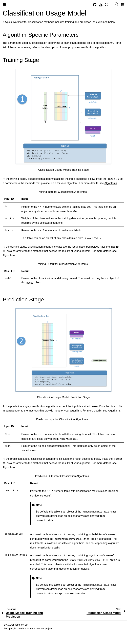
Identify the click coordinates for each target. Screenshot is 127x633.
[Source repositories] (95, 4)
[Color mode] (111, 4)
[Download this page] (101, 4)
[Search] (116, 4)
